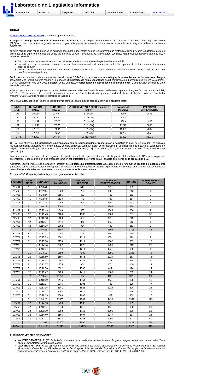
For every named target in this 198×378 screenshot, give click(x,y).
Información (23, 12)
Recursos (44, 12)
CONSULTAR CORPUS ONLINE (27, 35)
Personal (90, 12)
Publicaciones (115, 12)
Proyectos (67, 12)
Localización (137, 12)
